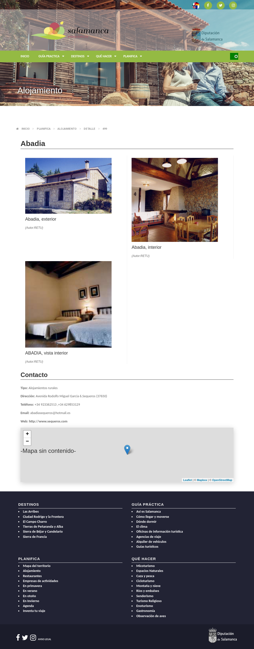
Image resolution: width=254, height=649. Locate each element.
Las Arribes (31, 511)
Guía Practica (52, 56)
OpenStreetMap (222, 480)
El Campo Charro (35, 522)
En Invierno (31, 601)
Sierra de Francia (35, 537)
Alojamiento (67, 128)
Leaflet (187, 480)
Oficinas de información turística (159, 531)
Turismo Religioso (148, 601)
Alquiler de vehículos (151, 542)
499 (104, 128)
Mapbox (202, 480)
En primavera (32, 586)
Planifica (133, 56)
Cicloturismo (145, 581)
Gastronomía (145, 611)
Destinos (81, 56)
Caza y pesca (145, 576)
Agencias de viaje (148, 537)
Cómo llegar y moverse (152, 517)
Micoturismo (145, 566)
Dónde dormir (146, 522)
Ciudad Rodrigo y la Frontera (43, 517)
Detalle (89, 128)
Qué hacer (107, 56)
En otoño (29, 596)
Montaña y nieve (148, 586)
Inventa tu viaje (34, 611)
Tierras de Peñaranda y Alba (43, 526)
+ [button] (27, 434)
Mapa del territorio (37, 566)
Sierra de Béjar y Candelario (43, 531)
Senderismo (144, 596)
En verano (30, 591)
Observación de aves (151, 616)
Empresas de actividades (40, 581)
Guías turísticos (147, 546)
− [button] (27, 441)
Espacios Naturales (149, 571)
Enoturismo (144, 606)
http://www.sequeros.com (48, 421)
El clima (141, 526)
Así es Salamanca (148, 511)
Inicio (24, 56)
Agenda (28, 606)
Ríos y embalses (147, 591)
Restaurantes (32, 576)
